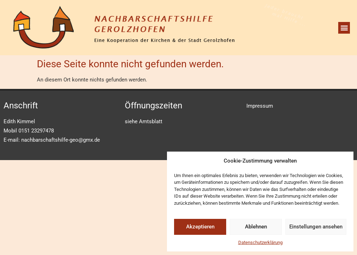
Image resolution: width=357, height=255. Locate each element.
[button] (344, 28)
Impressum (259, 106)
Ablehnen (256, 226)
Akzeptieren (200, 226)
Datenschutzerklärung (260, 242)
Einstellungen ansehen (315, 226)
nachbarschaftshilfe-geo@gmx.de (60, 140)
